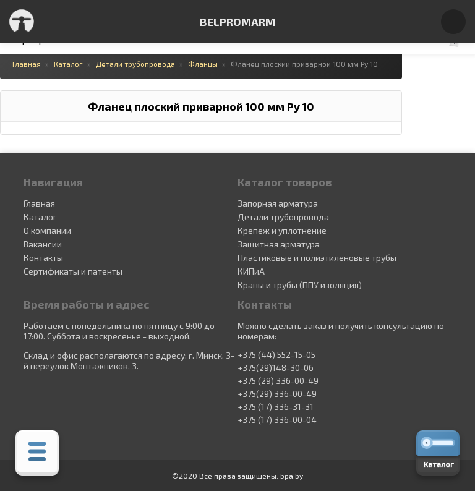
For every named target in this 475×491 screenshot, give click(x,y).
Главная (39, 203)
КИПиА (251, 271)
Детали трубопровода (283, 216)
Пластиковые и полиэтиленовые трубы (317, 257)
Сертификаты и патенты (73, 271)
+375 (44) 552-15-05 (276, 355)
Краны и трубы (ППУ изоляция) (300, 285)
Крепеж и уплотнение (282, 230)
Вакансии (43, 244)
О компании (47, 230)
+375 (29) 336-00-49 (278, 381)
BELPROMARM (237, 21)
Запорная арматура (278, 203)
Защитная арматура (279, 244)
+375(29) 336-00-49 (277, 394)
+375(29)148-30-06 (276, 368)
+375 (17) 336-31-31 (276, 407)
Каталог (40, 216)
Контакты (43, 257)
